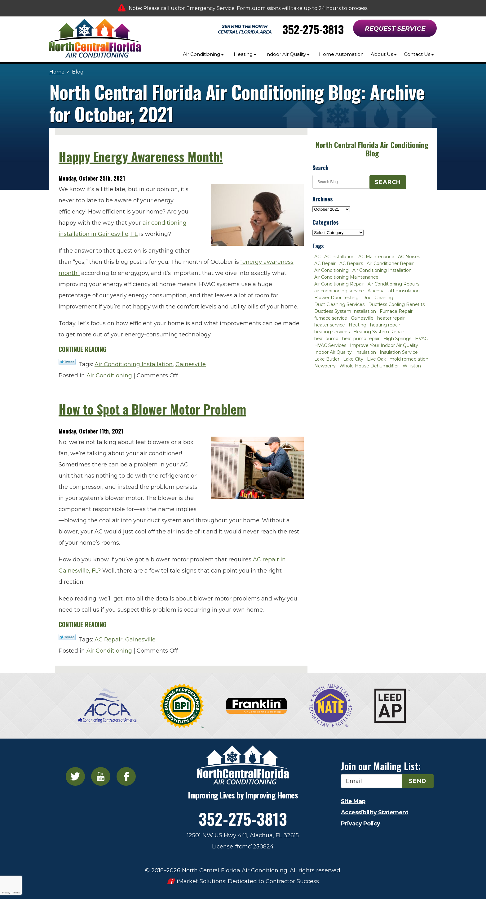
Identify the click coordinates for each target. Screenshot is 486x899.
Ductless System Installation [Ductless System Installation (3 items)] (345, 311)
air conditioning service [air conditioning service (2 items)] (339, 291)
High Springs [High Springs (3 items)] (397, 338)
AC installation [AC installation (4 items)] (339, 256)
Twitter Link (67, 362)
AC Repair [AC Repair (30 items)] (325, 263)
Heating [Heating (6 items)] (357, 325)
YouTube (100, 776)
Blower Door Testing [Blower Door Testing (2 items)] (336, 297)
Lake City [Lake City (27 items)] (353, 359)
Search (388, 182)
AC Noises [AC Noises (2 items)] (409, 256)
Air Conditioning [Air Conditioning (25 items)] (331, 270)
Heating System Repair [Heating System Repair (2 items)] (378, 332)
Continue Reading (82, 349)
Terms (16, 892)
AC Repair (108, 639)
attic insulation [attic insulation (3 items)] (404, 291)
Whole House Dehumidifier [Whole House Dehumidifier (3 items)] (369, 366)
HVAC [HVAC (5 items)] (421, 338)
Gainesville (190, 364)
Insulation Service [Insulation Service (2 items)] (399, 352)
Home (56, 72)
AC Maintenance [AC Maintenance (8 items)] (376, 256)
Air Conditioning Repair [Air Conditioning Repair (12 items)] (339, 284)
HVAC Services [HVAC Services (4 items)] (330, 345)
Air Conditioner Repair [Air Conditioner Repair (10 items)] (390, 263)
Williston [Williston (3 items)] (412, 366)
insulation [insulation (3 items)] (366, 352)
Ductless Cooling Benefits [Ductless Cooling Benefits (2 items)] (396, 304)
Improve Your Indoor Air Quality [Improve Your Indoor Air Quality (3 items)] (384, 345)
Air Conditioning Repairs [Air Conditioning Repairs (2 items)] (393, 284)
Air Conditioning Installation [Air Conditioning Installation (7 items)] (382, 270)
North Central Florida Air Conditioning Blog (372, 149)
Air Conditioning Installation (134, 364)
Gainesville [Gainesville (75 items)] (362, 318)
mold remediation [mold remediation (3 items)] (409, 359)
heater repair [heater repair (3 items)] (391, 318)
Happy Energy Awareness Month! (141, 156)
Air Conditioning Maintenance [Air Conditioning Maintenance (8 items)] (346, 277)
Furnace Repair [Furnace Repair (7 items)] (396, 311)
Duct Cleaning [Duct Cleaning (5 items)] (377, 297)
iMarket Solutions (201, 881)
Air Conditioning (109, 375)
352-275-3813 (313, 29)
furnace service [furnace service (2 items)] (330, 318)
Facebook (126, 776)
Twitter (75, 776)
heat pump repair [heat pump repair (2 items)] (361, 338)
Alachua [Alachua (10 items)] (376, 291)
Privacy (6, 892)
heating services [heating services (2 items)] (332, 332)
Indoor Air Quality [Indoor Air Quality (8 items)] (333, 352)
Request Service (395, 28)
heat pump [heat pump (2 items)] (326, 338)
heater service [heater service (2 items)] (329, 325)
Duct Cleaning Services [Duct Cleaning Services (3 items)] (339, 304)
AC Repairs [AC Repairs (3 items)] (351, 263)
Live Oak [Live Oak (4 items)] (376, 359)
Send (417, 781)
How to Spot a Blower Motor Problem (152, 409)
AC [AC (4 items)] (317, 256)
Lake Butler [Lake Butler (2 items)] (326, 359)
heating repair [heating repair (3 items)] (385, 325)
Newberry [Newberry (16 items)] (325, 366)
